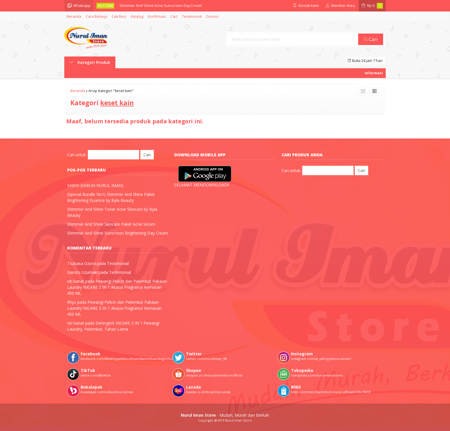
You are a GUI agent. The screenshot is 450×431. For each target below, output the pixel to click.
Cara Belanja (96, 16)
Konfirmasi (157, 16)
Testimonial (192, 16)
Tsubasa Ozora (81, 263)
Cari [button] (371, 39)
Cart (173, 16)
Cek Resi (119, 16)
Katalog (137, 16)
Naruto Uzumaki (82, 272)
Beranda (74, 16)
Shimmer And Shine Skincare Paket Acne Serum (111, 224)
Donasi (212, 16)
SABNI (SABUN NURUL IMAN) (95, 185)
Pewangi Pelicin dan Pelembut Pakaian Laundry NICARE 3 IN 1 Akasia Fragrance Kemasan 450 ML (117, 287)
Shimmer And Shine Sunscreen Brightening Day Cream (117, 233)
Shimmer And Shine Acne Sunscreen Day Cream (160, 5)
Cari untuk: (77, 154)
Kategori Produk (89, 62)
